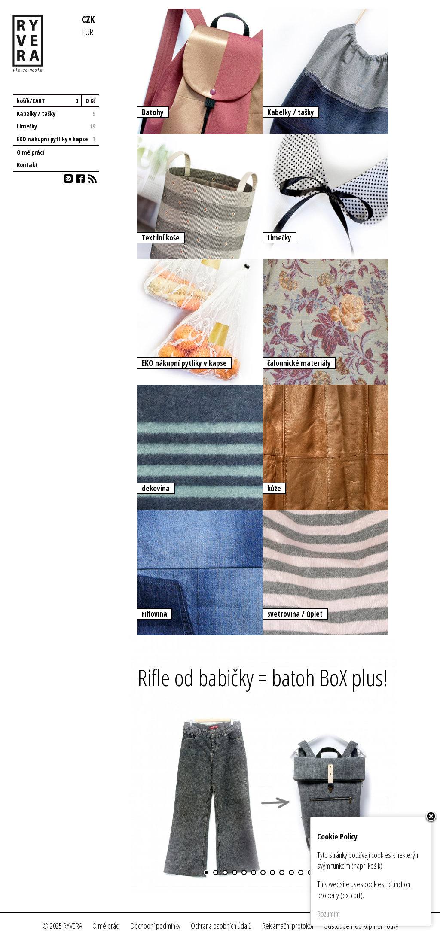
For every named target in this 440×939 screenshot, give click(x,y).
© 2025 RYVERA (62, 926)
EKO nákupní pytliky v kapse (56, 139)
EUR (87, 31)
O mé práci (30, 152)
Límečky (56, 126)
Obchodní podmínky (155, 926)
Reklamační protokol (287, 926)
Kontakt (27, 165)
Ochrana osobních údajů (221, 926)
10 (291, 872)
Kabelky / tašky (56, 113)
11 (300, 872)
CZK (88, 19)
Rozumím (328, 914)
